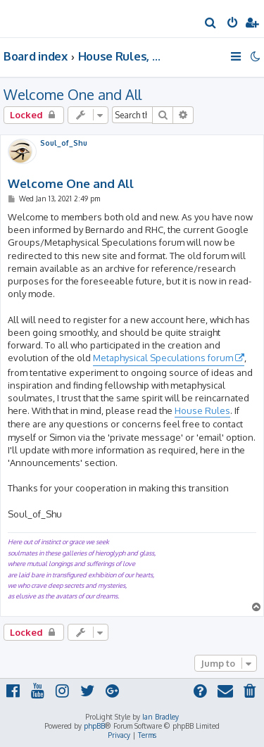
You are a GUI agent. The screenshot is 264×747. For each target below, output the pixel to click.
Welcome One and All (73, 94)
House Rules (202, 410)
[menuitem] (210, 23)
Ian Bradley (160, 717)
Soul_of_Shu (63, 143)
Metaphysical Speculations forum (163, 357)
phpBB (94, 726)
